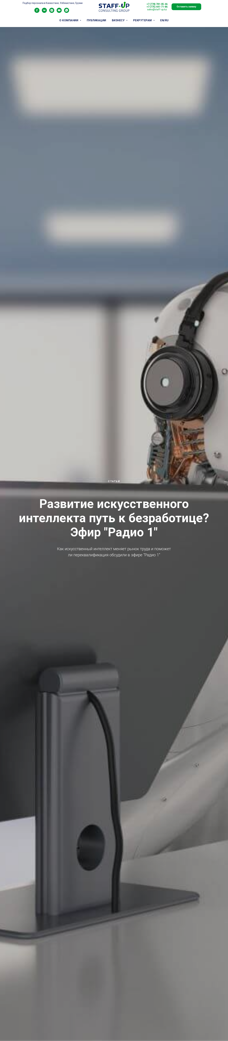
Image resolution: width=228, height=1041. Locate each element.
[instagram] (51, 11)
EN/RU (164, 20)
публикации (96, 20)
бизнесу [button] (118, 20)
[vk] (44, 11)
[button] (186, 6)
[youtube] (59, 11)
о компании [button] (69, 20)
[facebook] (36, 11)
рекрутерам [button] (143, 20)
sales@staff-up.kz (157, 9)
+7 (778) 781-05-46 (157, 4)
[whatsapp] (66, 11)
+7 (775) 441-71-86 (157, 6)
